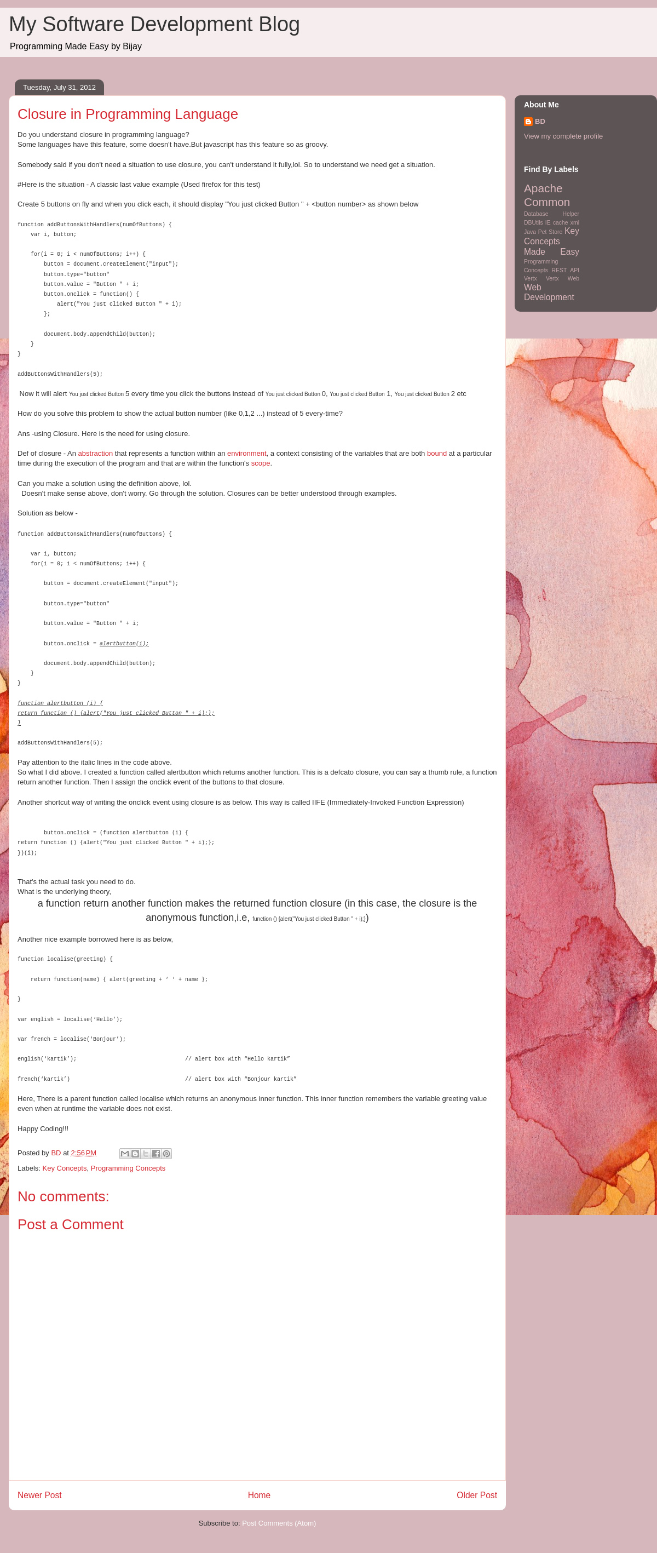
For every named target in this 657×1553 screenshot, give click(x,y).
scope (260, 463)
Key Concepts (65, 1168)
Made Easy (551, 251)
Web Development (549, 292)
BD (540, 121)
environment (247, 453)
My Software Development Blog (154, 24)
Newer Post (40, 1495)
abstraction (95, 453)
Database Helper (551, 214)
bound (437, 453)
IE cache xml (562, 223)
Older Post (477, 1495)
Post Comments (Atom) (279, 1523)
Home (259, 1495)
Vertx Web (562, 279)
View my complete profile (563, 136)
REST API (565, 270)
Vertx (530, 279)
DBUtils (533, 223)
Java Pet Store (543, 232)
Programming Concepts (128, 1168)
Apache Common (547, 195)
